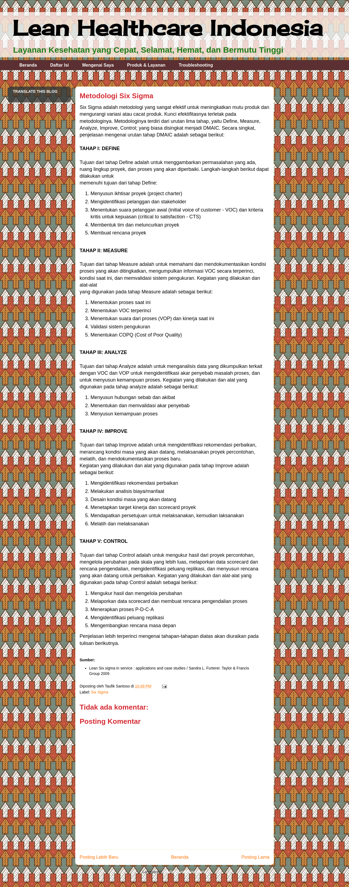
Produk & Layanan (146, 65)
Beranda (28, 65)
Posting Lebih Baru (99, 857)
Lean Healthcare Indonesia (168, 28)
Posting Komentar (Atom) (185, 872)
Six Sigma (99, 692)
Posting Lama (255, 857)
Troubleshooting (196, 65)
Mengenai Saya (98, 65)
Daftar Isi (59, 65)
